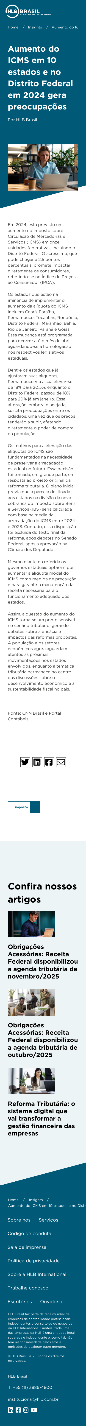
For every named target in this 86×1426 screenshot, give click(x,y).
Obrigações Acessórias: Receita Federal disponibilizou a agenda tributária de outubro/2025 (43, 1040)
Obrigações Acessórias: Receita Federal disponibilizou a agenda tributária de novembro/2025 (43, 961)
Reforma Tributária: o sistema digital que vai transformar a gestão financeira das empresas (41, 1118)
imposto (21, 807)
